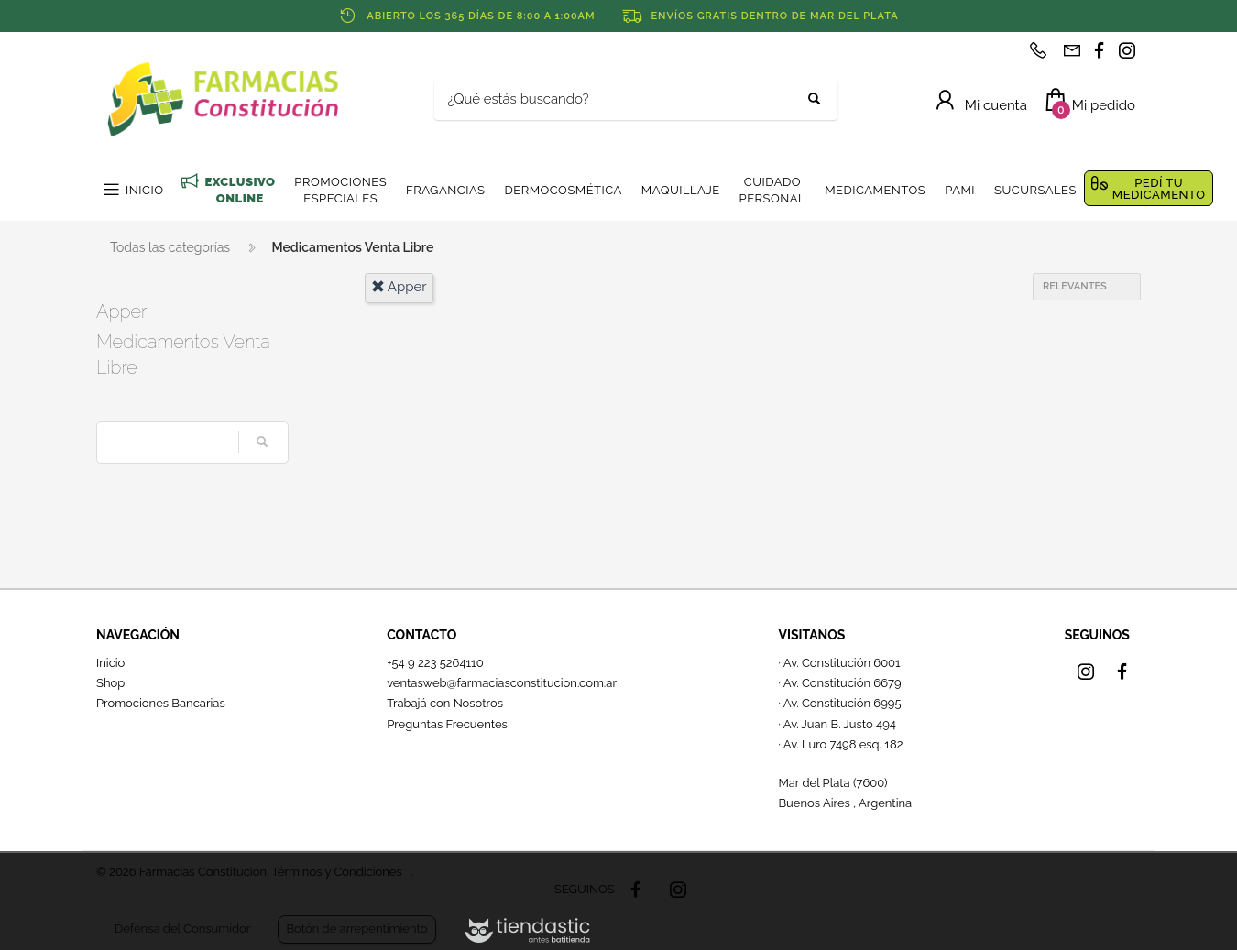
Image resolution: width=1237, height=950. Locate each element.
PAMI (960, 190)
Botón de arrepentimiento (356, 928)
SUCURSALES (1035, 190)
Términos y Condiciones (336, 872)
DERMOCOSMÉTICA (562, 190)
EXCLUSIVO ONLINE (239, 190)
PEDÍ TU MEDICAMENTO (1159, 189)
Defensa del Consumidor (182, 928)
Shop (110, 683)
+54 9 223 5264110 (435, 663)
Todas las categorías (170, 247)
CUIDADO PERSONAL (772, 190)
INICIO (144, 190)
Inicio (110, 663)
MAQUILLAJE (680, 190)
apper (399, 286)
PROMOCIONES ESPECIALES (340, 190)
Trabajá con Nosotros (445, 703)
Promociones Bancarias (160, 703)
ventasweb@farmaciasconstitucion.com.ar (502, 683)
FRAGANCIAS (445, 190)
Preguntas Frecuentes (447, 724)
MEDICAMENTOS (875, 190)
